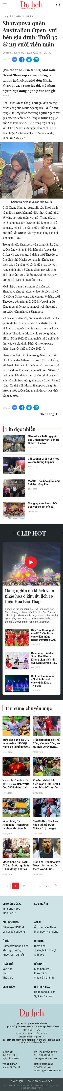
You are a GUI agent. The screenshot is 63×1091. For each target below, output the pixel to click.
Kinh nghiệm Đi (43, 969)
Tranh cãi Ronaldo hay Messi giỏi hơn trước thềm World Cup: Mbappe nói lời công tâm (46, 866)
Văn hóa (7, 969)
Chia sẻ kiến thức (44, 977)
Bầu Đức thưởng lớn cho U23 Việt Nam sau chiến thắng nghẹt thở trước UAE (43, 635)
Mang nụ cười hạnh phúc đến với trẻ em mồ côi (43, 505)
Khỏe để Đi (40, 973)
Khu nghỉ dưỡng (12, 950)
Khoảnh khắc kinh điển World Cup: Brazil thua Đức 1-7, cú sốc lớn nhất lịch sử (46, 784)
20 (47, 886)
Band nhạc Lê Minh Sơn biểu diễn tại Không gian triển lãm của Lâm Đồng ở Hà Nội (43, 658)
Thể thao (29, 16)
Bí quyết (40, 964)
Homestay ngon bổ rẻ (15, 946)
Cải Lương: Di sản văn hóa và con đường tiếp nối (43, 460)
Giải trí (19, 16)
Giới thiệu (17, 1081)
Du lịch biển (11, 922)
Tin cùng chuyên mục (28, 708)
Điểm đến (40, 946)
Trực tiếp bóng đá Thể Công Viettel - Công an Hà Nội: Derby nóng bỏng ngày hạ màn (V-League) (46, 743)
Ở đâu (7, 941)
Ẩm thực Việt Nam (45, 927)
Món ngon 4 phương (46, 931)
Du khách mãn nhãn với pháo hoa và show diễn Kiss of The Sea (43, 681)
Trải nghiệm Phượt (45, 950)
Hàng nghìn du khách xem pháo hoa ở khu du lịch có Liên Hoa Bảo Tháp (29, 596)
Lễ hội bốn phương (14, 931)
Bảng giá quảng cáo (40, 1081)
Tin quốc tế (9, 913)
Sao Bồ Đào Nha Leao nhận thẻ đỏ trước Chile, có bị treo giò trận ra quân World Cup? (46, 825)
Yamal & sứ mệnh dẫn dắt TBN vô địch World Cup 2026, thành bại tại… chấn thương (16, 784)
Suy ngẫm (41, 904)
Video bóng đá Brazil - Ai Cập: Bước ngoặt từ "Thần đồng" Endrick (16, 866)
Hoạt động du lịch (44, 992)
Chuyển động (12, 904)
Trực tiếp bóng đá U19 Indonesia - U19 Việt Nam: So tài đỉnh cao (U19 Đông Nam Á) (16, 743)
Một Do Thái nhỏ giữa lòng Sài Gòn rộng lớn (44, 482)
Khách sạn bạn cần (14, 954)
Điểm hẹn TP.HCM (13, 927)
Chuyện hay (42, 987)
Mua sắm (9, 987)
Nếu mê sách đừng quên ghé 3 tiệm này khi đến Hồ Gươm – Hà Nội (43, 440)
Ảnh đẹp (39, 954)
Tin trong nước (11, 908)
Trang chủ (8, 16)
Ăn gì (37, 922)
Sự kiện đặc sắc (43, 996)
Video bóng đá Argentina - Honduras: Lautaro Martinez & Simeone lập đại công (16, 825)
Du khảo (40, 941)
